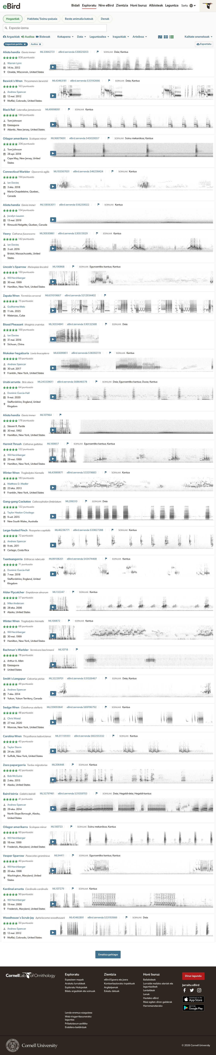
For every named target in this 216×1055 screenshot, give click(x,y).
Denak (105, 18)
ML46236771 (62, 530)
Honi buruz (138, 5)
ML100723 (57, 827)
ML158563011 (48, 204)
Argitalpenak (111, 987)
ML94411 (59, 855)
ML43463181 (59, 81)
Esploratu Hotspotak (76, 987)
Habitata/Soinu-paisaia (42, 18)
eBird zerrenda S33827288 (88, 530)
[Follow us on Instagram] (199, 990)
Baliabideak (149, 979)
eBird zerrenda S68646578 (72, 382)
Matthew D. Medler (17, 484)
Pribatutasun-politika (76, 1023)
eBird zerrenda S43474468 (82, 559)
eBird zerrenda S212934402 (80, 295)
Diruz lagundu (193, 976)
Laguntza (171, 5)
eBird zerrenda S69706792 (82, 707)
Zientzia (122, 5)
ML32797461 (47, 793)
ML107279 (58, 888)
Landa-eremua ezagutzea (78, 1012)
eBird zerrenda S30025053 (73, 52)
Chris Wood (13, 718)
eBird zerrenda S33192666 (85, 81)
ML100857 (53, 444)
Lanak (146, 994)
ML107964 (46, 415)
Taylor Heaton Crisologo (20, 512)
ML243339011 (45, 382)
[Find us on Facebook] (184, 990)
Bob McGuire (14, 776)
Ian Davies (13, 183)
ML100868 (58, 266)
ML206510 (71, 501)
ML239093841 (55, 707)
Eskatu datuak (111, 991)
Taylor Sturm (14, 747)
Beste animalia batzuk (79, 18)
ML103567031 (62, 171)
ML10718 (63, 649)
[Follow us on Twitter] (192, 990)
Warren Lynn (14, 63)
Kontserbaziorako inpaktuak (119, 983)
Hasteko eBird (150, 998)
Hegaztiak (12, 18)
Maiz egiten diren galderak (157, 1002)
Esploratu (89, 5)
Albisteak (156, 5)
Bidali (75, 5)
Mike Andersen (15, 603)
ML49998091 (52, 109)
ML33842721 (47, 52)
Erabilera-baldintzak (76, 1027)
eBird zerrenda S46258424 (88, 171)
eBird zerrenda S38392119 (86, 353)
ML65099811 (60, 353)
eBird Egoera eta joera (116, 979)
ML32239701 (56, 678)
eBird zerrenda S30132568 (82, 324)
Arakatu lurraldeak (75, 983)
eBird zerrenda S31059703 (73, 793)
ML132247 (58, 592)
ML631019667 (53, 295)
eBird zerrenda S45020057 (84, 138)
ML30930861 (47, 233)
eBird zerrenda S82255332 (89, 736)
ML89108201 (56, 559)
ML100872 (54, 621)
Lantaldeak (149, 990)
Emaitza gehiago (108, 954)
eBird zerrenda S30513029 (73, 233)
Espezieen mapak (74, 979)
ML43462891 (76, 917)
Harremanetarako (153, 1006)
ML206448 (58, 765)
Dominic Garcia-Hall (18, 393)
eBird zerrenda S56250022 (74, 204)
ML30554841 (56, 324)
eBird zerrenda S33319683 (82, 472)
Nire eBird (106, 5)
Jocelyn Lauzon (15, 216)
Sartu (184, 5)
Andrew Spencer (16, 92)
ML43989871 (55, 472)
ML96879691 (58, 138)
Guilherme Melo (16, 306)
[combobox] (57, 28)
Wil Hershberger (16, 278)
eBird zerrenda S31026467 (82, 678)
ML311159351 (62, 736)
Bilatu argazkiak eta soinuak (80, 991)
